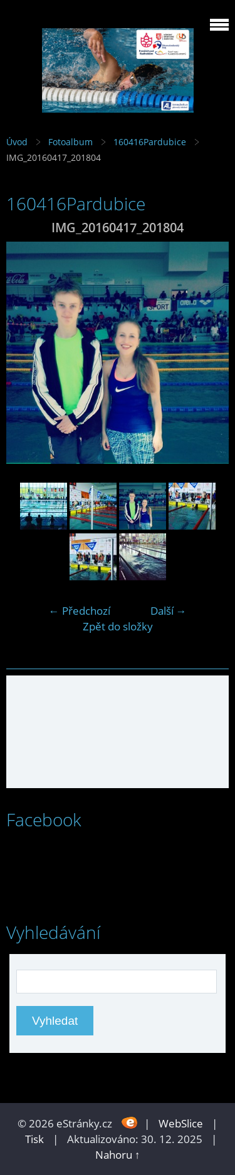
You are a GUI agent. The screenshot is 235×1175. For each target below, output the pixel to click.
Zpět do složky (118, 626)
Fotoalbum (70, 142)
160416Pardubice (149, 142)
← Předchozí (79, 610)
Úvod (17, 142)
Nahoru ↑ (117, 1154)
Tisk (34, 1139)
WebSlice (181, 1123)
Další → (168, 610)
